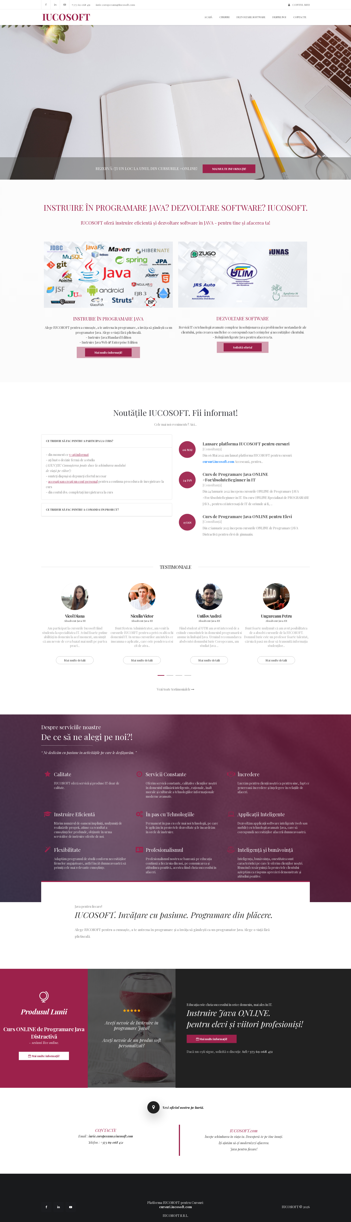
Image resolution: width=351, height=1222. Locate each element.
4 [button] (187, 675)
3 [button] (179, 675)
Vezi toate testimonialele (175, 689)
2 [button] (246, 301)
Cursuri (224, 17)
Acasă (208, 17)
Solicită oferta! (242, 347)
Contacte (299, 17)
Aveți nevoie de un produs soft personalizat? (131, 1042)
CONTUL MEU (299, 4)
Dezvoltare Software (251, 17)
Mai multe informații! (229, 169)
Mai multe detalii (74, 660)
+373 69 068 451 (81, 4)
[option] (108, 301)
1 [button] (105, 301)
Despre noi (279, 17)
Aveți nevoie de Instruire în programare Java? (131, 1025)
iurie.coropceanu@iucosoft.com (115, 4)
